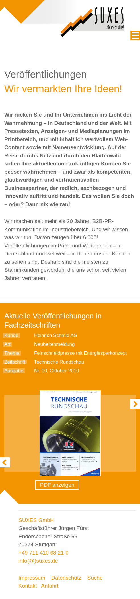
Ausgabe (13, 370)
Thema (11, 353)
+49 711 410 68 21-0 (43, 553)
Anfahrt (49, 586)
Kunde (11, 335)
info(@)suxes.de (38, 561)
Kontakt (27, 586)
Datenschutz (66, 578)
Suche (95, 578)
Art (7, 344)
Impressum (31, 578)
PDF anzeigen (57, 485)
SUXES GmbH (36, 520)
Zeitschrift (14, 362)
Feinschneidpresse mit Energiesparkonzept (80, 353)
